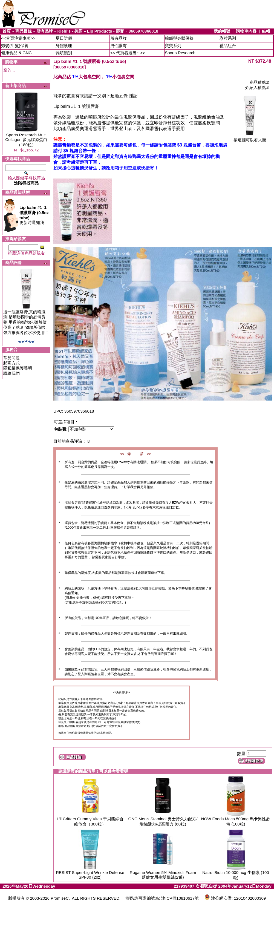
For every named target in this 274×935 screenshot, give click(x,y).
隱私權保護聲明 (17, 368)
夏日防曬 (64, 38)
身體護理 (64, 45)
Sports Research (180, 52)
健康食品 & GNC (16, 52)
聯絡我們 (11, 373)
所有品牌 (44, 31)
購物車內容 (246, 31)
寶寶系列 (173, 45)
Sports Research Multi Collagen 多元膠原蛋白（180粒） (26, 140)
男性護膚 (118, 45)
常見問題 (11, 357)
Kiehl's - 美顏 (69, 31)
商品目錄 (23, 31)
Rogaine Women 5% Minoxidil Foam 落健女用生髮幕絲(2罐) (163, 874)
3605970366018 (143, 31)
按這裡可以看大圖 (249, 138)
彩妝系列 (228, 38)
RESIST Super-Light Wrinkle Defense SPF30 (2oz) (90, 874)
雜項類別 (64, 52)
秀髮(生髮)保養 (14, 45)
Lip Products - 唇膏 (105, 31)
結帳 (266, 31)
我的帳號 (222, 31)
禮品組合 (228, 45)
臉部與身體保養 (179, 38)
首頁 (6, 31)
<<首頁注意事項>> (18, 38)
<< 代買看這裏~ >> (127, 52)
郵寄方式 (11, 363)
